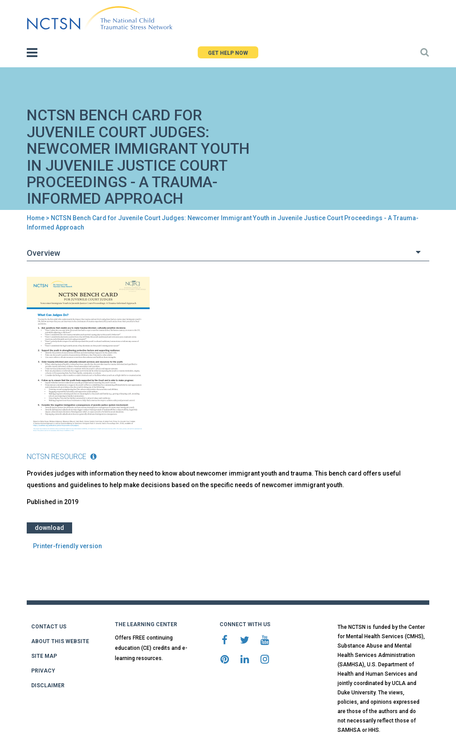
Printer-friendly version (67, 546)
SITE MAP (44, 656)
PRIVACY (43, 671)
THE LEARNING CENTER (146, 624)
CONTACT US (48, 627)
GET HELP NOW (228, 53)
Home (36, 218)
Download (49, 527)
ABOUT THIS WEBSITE (60, 641)
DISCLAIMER (48, 685)
